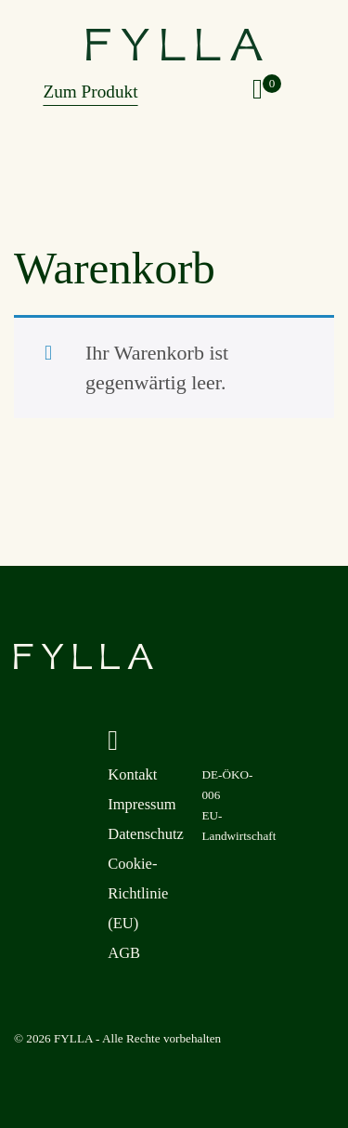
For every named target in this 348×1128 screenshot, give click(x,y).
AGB (124, 953)
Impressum (141, 804)
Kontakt (132, 774)
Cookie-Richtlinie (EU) (138, 893)
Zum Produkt (90, 91)
